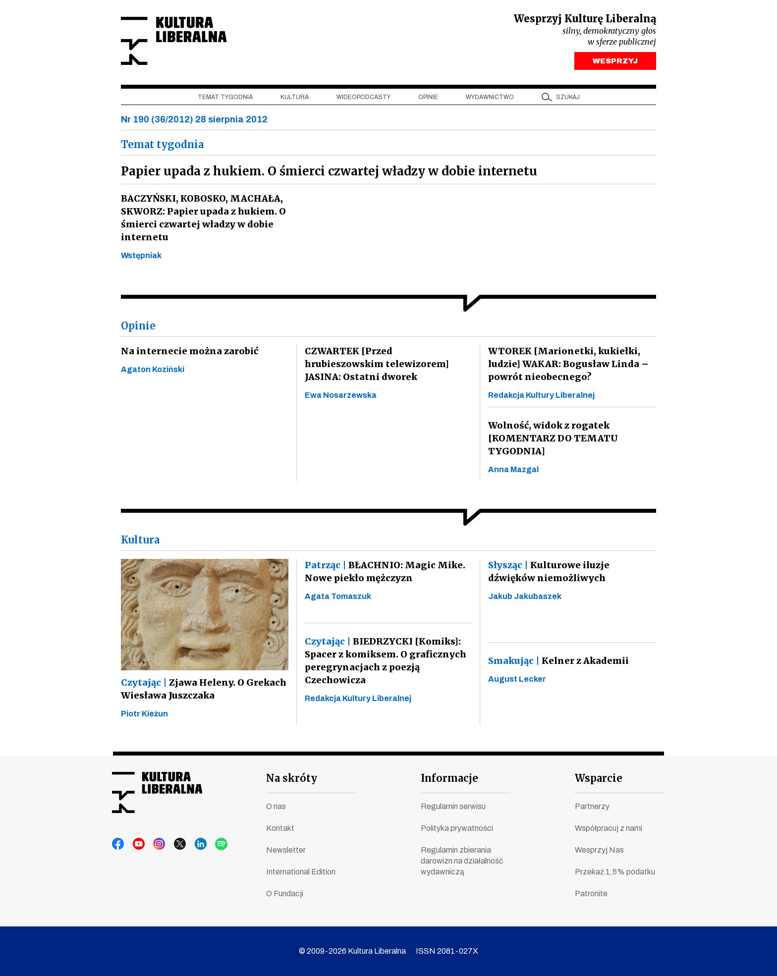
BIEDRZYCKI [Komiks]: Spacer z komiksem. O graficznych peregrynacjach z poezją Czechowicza (384, 663)
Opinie (428, 99)
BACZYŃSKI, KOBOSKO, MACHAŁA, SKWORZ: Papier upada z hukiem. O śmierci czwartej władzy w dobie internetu (201, 220)
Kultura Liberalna (187, 42)
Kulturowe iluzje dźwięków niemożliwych (571, 574)
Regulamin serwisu (453, 806)
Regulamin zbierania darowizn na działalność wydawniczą (462, 861)
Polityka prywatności (457, 828)
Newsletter (286, 850)
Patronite (591, 893)
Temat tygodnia (225, 99)
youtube (137, 844)
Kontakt (280, 828)
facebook (118, 844)
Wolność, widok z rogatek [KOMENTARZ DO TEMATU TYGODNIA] (551, 440)
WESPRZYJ (615, 63)
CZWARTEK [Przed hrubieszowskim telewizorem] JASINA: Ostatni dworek (387, 366)
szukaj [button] (568, 99)
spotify (212, 844)
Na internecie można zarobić (186, 353)
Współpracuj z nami (608, 828)
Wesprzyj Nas (599, 850)
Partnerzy (592, 806)
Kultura (294, 99)
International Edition (300, 872)
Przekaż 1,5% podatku (615, 872)
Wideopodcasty (363, 99)
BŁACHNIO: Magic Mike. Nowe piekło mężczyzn (382, 574)
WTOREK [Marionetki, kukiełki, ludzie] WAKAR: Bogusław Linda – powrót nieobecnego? (565, 366)
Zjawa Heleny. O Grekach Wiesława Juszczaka (201, 691)
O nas (276, 806)
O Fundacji (284, 893)
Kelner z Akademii (557, 663)
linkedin (193, 844)
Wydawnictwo (490, 99)
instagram (156, 844)
